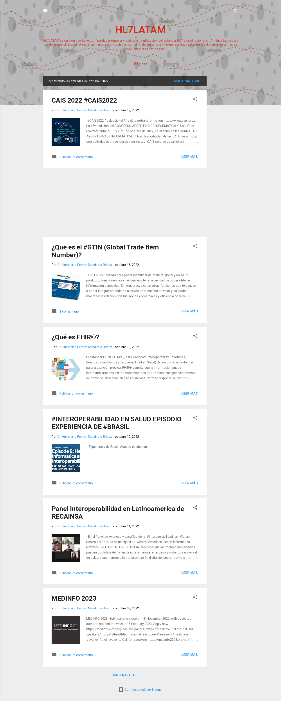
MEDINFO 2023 (74, 598)
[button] (195, 99)
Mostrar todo (187, 81)
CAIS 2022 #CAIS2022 (84, 100)
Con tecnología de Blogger (140, 690)
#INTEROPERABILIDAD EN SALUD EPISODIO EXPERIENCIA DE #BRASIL (116, 423)
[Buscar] (235, 12)
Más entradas (125, 675)
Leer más (189, 157)
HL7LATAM (140, 30)
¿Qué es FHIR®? (75, 337)
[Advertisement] (224, 141)
